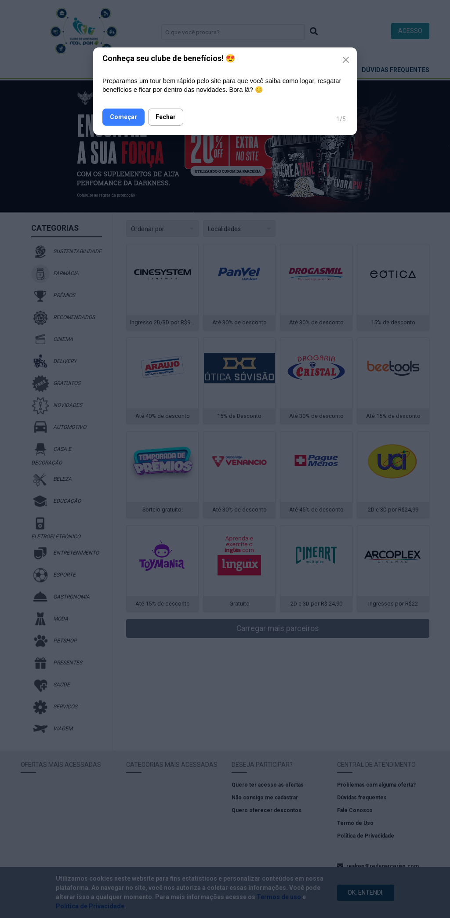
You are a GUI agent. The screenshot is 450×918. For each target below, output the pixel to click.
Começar (123, 116)
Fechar (166, 116)
